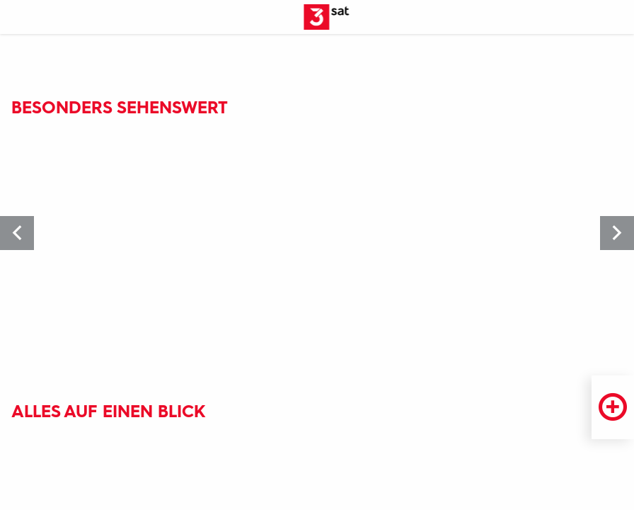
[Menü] (17, 17)
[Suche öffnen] (617, 17)
